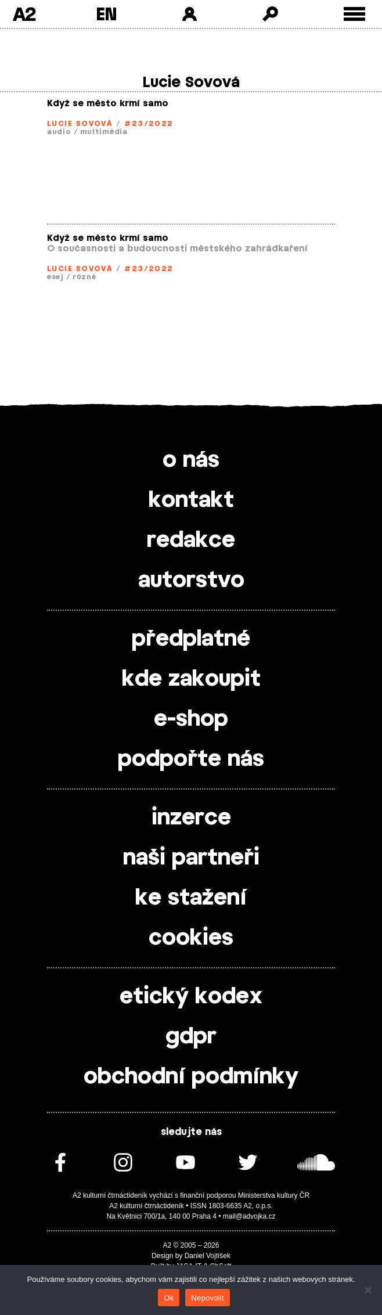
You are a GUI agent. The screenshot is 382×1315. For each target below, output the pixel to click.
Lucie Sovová (79, 124)
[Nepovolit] (367, 1290)
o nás (191, 460)
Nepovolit (207, 1298)
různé (84, 277)
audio (59, 132)
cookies (191, 938)
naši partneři (191, 858)
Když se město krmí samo (107, 103)
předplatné (191, 639)
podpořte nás (191, 759)
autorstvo (191, 581)
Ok (169, 1298)
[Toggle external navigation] (354, 14)
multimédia (104, 132)
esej (55, 277)
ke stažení (191, 898)
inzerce (191, 818)
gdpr (191, 1037)
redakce (191, 540)
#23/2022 (149, 124)
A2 (24, 14)
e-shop (191, 719)
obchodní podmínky (191, 1077)
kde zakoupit (191, 679)
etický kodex (191, 997)
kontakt (191, 500)
